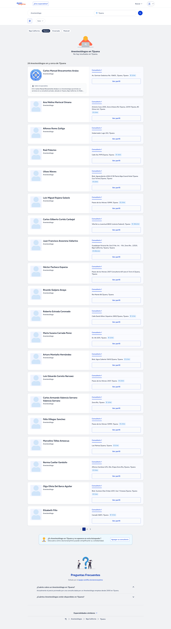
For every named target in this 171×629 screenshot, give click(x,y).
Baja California (34, 31)
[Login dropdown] (150, 3)
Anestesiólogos (76, 619)
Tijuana (46, 31)
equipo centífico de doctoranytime (90, 580)
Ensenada (56, 31)
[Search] (140, 13)
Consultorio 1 (97, 70)
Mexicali (66, 31)
